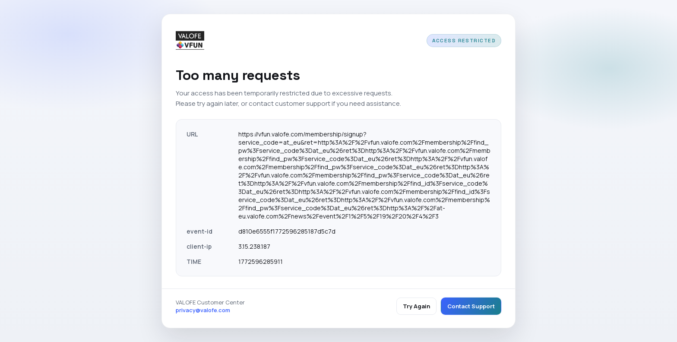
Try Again (416, 306)
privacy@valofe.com (203, 310)
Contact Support (471, 306)
